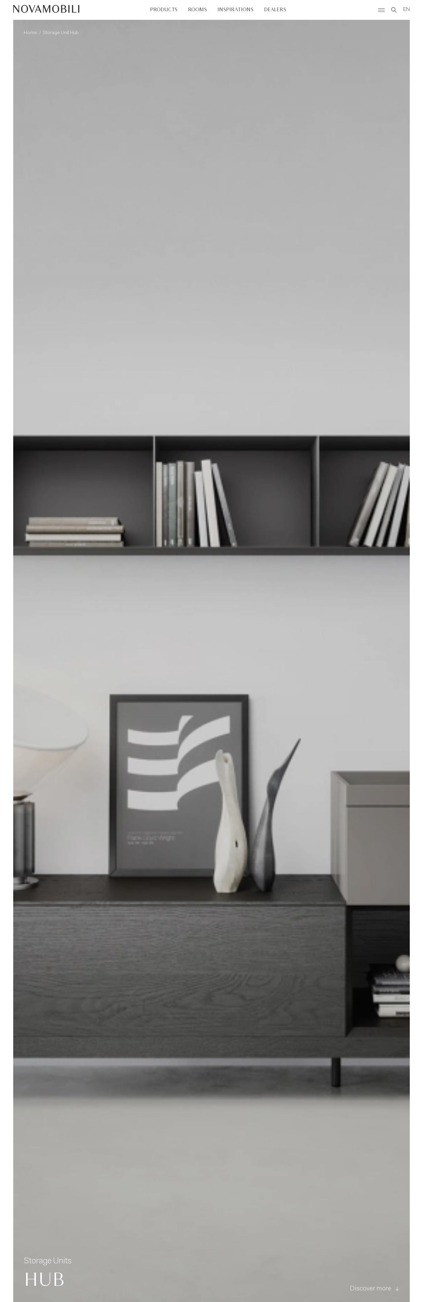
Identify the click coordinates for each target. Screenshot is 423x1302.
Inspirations (235, 10)
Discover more (374, 1288)
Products (163, 10)
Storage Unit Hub (61, 33)
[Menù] (381, 10)
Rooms (197, 10)
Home (30, 33)
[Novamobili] (46, 10)
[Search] (394, 10)
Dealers (275, 10)
